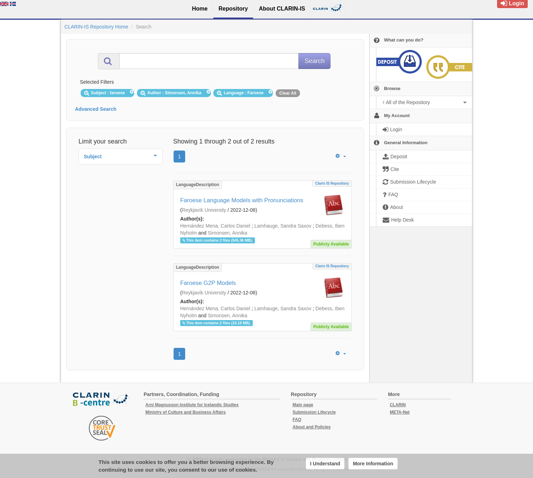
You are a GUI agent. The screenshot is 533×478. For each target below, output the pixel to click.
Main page (303, 404)
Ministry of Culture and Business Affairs (185, 412)
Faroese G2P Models (208, 283)
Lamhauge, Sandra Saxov (283, 226)
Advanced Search (96, 109)
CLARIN (398, 404)
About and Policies (312, 427)
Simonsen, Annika (227, 233)
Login (512, 3)
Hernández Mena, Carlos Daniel (215, 226)
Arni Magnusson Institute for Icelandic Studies (192, 404)
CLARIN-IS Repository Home (96, 27)
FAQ (297, 419)
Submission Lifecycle (314, 412)
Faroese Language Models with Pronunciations (241, 200)
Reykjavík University (204, 210)
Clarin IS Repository (332, 183)
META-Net (399, 412)
